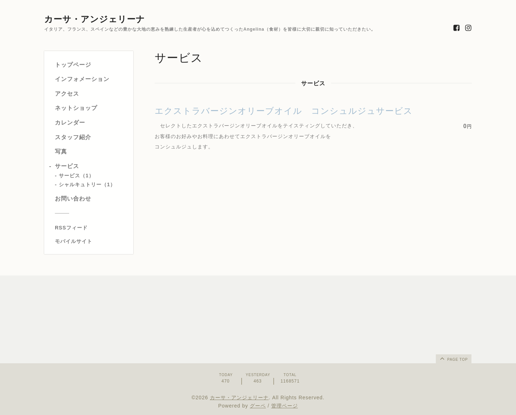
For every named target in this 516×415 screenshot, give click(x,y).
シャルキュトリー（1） (87, 184)
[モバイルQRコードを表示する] (91, 241)
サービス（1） (76, 175)
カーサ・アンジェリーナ (94, 19)
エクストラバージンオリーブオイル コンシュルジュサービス (284, 111)
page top (453, 358)
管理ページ (284, 406)
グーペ (258, 406)
